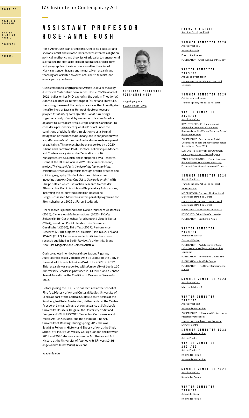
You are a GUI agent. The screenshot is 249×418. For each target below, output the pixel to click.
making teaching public (9, 35)
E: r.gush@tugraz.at (133, 101)
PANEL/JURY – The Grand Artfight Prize (201, 209)
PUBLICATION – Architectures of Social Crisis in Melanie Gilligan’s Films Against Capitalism (202, 248)
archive (8, 55)
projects (8, 44)
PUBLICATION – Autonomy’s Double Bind (202, 256)
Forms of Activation (191, 55)
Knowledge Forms (191, 354)
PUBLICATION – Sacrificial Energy (198, 261)
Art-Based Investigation (193, 76)
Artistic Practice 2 (190, 119)
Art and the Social (190, 50)
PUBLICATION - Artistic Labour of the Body (203, 59)
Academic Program (9, 22)
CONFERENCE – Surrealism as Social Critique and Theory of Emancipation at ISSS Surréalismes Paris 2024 (203, 143)
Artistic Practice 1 (190, 45)
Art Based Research (191, 235)
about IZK (9, 9)
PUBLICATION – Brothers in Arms (199, 218)
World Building (189, 188)
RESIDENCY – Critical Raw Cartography (201, 214)
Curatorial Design (190, 240)
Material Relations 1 (191, 287)
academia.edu (51, 353)
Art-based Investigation (193, 308)
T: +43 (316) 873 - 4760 (134, 106)
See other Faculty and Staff (195, 32)
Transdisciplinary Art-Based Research (201, 102)
